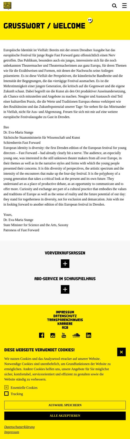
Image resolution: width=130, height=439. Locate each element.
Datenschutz (65, 316)
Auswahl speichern (65, 405)
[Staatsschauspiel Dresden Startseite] (7, 5)
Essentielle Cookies (24, 387)
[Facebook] (41, 335)
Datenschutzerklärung (19, 427)
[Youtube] (63, 335)
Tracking (17, 394)
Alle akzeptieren (65, 415)
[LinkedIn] (88, 335)
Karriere (65, 323)
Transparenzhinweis (65, 319)
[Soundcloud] (76, 335)
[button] (114, 5)
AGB (65, 327)
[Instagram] (52, 335)
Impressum (11, 432)
